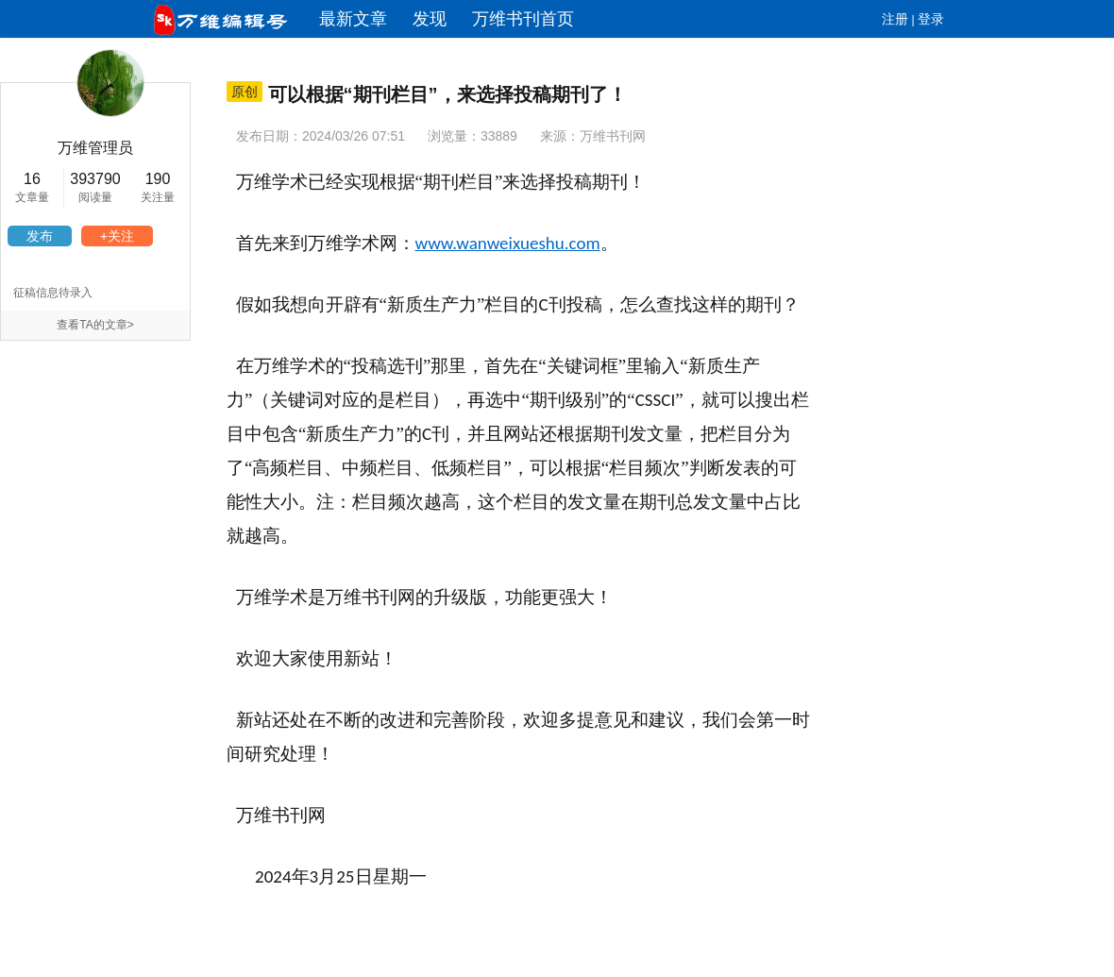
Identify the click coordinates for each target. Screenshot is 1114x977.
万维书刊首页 (523, 18)
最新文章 (353, 18)
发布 (39, 236)
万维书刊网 (613, 135)
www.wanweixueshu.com (507, 243)
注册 (895, 18)
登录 (931, 18)
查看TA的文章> (95, 324)
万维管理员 (95, 148)
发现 (430, 18)
